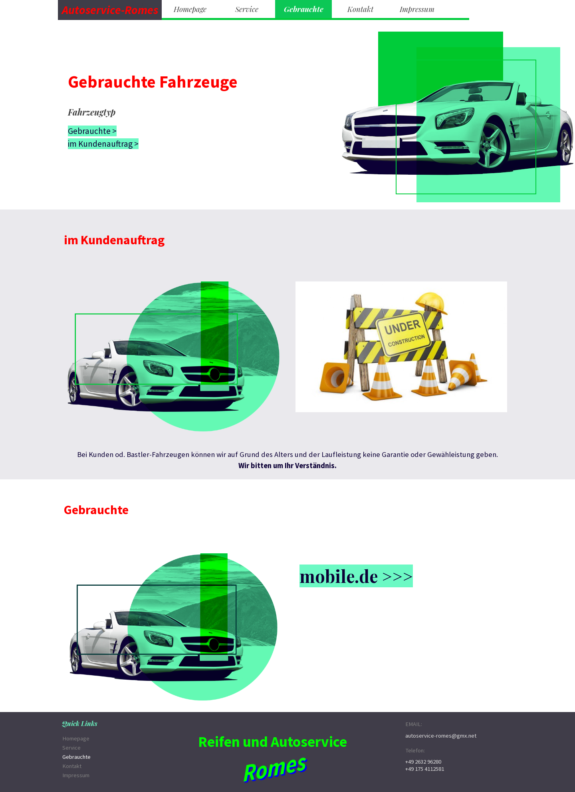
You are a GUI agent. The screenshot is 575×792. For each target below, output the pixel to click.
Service (246, 9)
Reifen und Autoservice (272, 741)
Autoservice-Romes (110, 9)
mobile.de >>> (356, 576)
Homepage (190, 9)
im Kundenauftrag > (103, 143)
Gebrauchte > (92, 131)
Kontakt (360, 9)
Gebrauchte (303, 9)
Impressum (417, 9)
